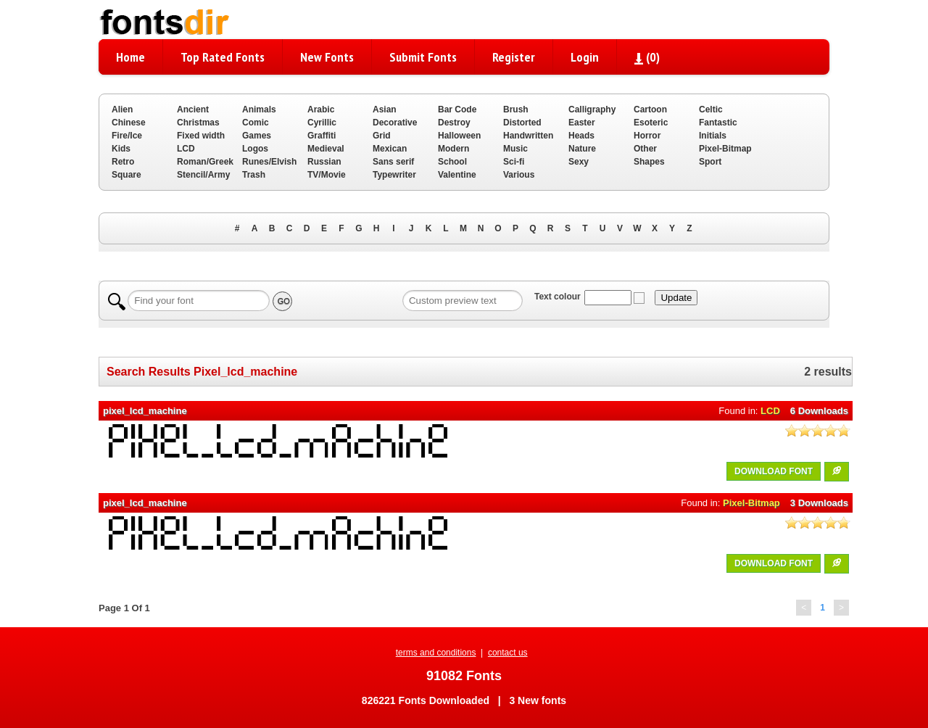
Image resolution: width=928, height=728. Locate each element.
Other (645, 149)
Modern (453, 149)
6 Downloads (819, 410)
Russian (324, 162)
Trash (253, 175)
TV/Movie (326, 175)
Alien (122, 109)
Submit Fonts (423, 57)
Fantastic (718, 122)
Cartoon (650, 109)
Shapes (649, 162)
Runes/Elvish (269, 162)
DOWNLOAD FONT (773, 471)
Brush (516, 109)
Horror (647, 136)
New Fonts (327, 57)
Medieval (325, 149)
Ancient (193, 109)
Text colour (557, 296)
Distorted (522, 122)
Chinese (129, 122)
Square (126, 175)
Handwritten (528, 136)
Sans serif (393, 162)
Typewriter (394, 175)
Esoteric (651, 122)
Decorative (395, 122)
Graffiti (321, 136)
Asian (385, 109)
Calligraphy (592, 109)
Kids (121, 149)
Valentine (457, 175)
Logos (255, 149)
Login (585, 57)
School (452, 162)
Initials (712, 136)
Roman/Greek (205, 162)
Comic (255, 122)
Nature (582, 149)
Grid (382, 136)
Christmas (198, 122)
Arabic (320, 109)
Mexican (390, 149)
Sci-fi (513, 162)
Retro (123, 162)
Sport (710, 162)
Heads (581, 136)
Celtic (711, 109)
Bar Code (457, 109)
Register (513, 57)
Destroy (454, 122)
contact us (508, 653)
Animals (259, 109)
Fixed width (201, 136)
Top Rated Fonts (223, 57)
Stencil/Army (203, 175)
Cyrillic (321, 122)
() (647, 57)
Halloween (459, 136)
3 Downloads (819, 502)
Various (518, 175)
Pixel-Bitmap (725, 149)
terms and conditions (436, 653)
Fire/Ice (127, 136)
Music (515, 149)
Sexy (578, 162)
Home (130, 57)
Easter (581, 122)
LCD (186, 149)
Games (256, 136)
